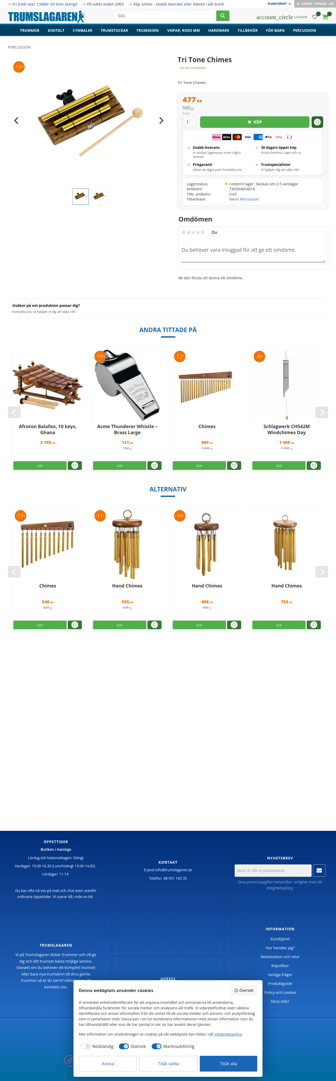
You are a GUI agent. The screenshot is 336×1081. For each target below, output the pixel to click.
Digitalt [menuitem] (56, 30)
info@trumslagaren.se (173, 869)
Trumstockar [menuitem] (114, 30)
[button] (314, 17)
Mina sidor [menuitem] (280, 1001)
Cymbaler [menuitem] (82, 30)
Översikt (244, 990)
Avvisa (108, 1064)
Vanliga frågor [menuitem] (280, 974)
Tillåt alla (228, 1064)
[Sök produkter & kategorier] (165, 16)
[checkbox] (96, 1046)
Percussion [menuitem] (304, 30)
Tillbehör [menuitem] (248, 30)
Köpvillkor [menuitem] (280, 965)
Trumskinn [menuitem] (147, 30)
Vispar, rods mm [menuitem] (183, 30)
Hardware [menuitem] (218, 30)
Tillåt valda (168, 1064)
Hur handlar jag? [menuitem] (280, 947)
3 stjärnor (193, 232)
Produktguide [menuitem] (280, 983)
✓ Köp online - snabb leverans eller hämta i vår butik (176, 4)
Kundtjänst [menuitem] (277, 4)
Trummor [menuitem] (29, 30)
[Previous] (16, 120)
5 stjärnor (202, 232)
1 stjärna (183, 232)
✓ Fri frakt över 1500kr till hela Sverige (42, 4)
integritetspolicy (279, 887)
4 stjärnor (198, 232)
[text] (253, 100)
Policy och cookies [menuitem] (280, 992)
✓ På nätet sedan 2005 (103, 4)
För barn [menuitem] (275, 30)
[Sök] (222, 16)
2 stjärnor (188, 232)
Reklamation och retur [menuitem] (280, 956)
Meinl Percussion (244, 199)
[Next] (161, 120)
